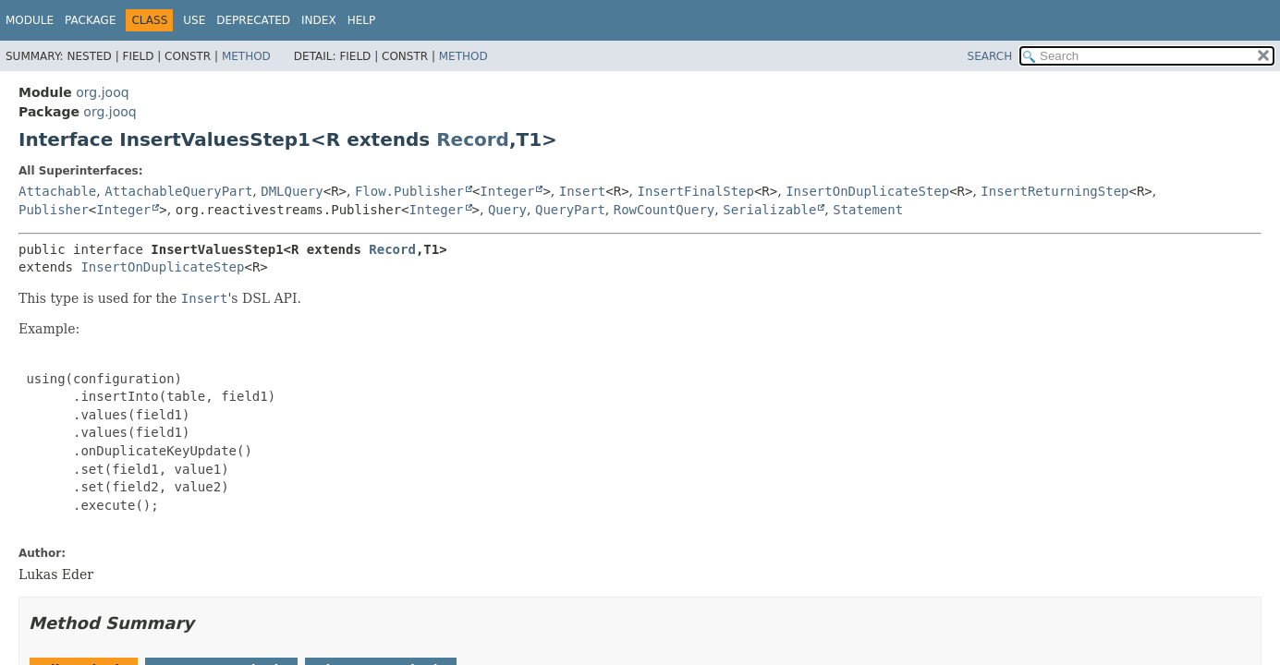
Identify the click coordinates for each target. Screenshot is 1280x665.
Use (194, 20)
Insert (582, 191)
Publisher (53, 209)
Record (472, 139)
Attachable (57, 191)
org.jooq (102, 92)
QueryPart (570, 209)
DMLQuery (292, 191)
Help (361, 20)
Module (30, 20)
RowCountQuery (664, 209)
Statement (868, 209)
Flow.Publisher (409, 191)
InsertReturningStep (1054, 191)
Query (507, 209)
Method (246, 56)
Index (318, 20)
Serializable (769, 209)
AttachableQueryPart (178, 191)
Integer (507, 191)
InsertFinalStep (696, 191)
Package (90, 20)
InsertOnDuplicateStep (867, 191)
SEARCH (990, 56)
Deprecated (253, 20)
